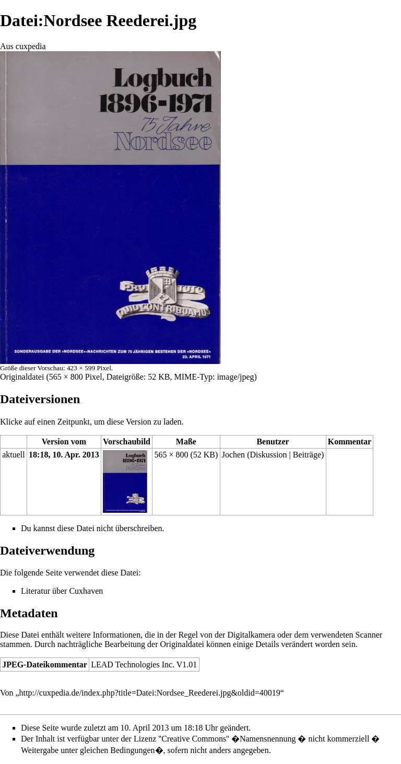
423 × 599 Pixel (89, 368)
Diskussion (268, 454)
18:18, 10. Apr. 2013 (64, 454)
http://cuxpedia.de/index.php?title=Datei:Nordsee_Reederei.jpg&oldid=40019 (149, 692)
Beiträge (307, 454)
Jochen (233, 454)
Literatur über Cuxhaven (62, 590)
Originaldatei (22, 376)
